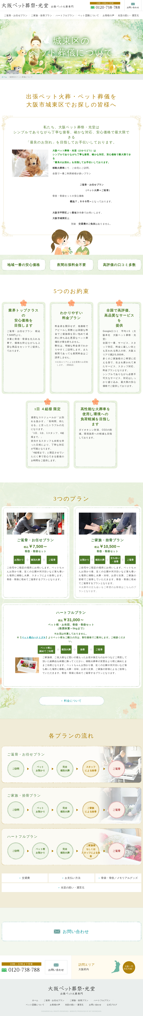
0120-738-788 (108, 7)
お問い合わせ (95, 1005)
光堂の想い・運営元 (128, 15)
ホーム (4, 77)
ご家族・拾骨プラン (41, 15)
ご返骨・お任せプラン (15, 15)
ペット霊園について (88, 15)
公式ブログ (112, 1005)
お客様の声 (108, 15)
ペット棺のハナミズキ (34, 637)
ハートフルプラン (65, 15)
